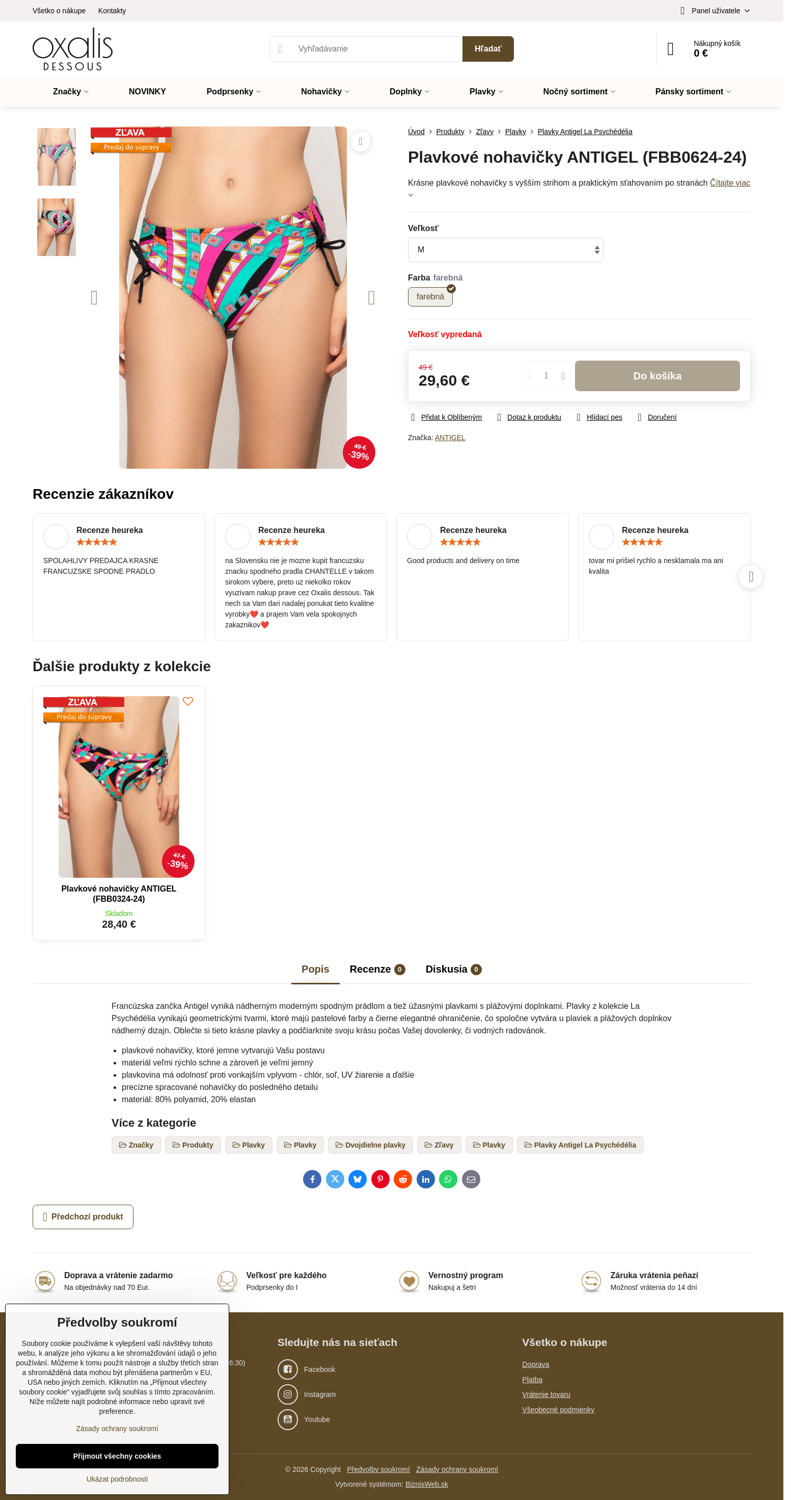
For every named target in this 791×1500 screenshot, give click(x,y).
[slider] (96, 542)
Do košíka (658, 376)
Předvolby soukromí (378, 1469)
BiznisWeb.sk (426, 1484)
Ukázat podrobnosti (117, 1479)
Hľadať (488, 48)
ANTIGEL (450, 438)
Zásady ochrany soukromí (457, 1469)
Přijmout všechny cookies (117, 1456)
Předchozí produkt (83, 1217)
